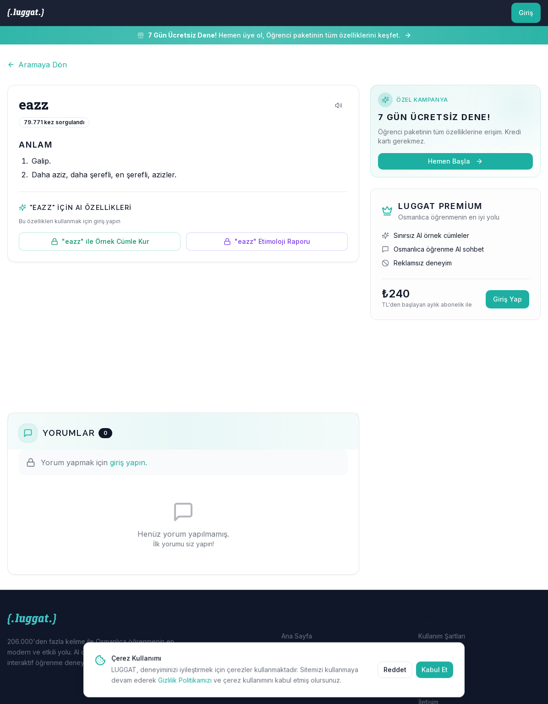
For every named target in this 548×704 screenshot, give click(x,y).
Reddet (395, 676)
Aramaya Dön (37, 64)
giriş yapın (127, 462)
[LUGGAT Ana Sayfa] (25, 12)
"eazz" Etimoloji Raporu (267, 241)
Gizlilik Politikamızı (185, 687)
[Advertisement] (183, 337)
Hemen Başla (455, 161)
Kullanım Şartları (441, 636)
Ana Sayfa (296, 636)
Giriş (526, 12)
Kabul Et (435, 676)
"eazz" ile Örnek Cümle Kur (100, 241)
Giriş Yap (507, 299)
